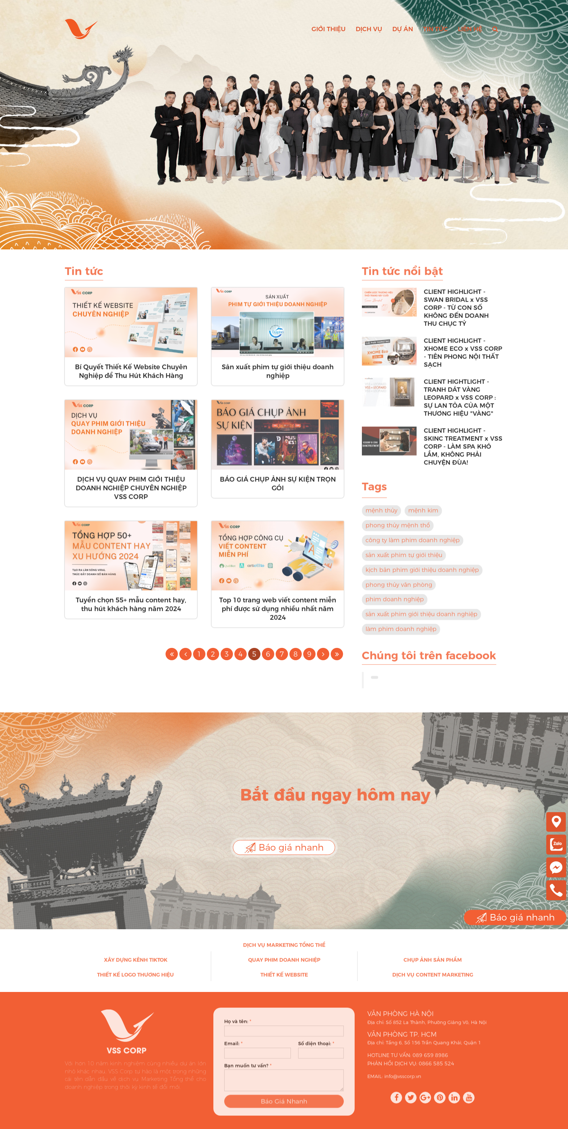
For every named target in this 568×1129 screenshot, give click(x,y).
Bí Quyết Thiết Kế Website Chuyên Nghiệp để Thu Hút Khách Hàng (131, 376)
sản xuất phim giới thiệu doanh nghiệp (421, 618)
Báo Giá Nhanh (284, 1110)
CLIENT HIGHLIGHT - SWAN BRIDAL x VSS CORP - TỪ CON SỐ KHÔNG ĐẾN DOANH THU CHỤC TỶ (456, 312)
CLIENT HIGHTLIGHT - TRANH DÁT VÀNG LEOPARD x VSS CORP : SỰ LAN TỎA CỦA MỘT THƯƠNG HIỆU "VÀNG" (460, 402)
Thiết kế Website (284, 979)
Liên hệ (470, 29)
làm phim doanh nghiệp (401, 633)
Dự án (402, 29)
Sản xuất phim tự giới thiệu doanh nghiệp (278, 376)
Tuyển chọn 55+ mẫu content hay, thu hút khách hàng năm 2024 (131, 609)
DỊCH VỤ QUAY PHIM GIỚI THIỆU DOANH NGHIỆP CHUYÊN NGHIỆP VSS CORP (131, 492)
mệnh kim (423, 515)
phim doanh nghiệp (395, 603)
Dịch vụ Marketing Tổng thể (284, 949)
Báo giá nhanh (284, 848)
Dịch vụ (369, 29)
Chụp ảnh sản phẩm (433, 964)
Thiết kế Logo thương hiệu (135, 979)
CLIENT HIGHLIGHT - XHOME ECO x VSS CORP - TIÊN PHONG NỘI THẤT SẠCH (463, 357)
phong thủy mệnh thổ (398, 529)
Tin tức (435, 29)
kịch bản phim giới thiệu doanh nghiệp (422, 574)
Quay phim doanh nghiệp (284, 964)
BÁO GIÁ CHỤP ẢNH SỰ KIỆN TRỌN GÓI (278, 488)
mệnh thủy (381, 515)
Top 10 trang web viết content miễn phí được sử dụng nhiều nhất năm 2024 (277, 613)
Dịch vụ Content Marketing (432, 979)
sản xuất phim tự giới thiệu (404, 559)
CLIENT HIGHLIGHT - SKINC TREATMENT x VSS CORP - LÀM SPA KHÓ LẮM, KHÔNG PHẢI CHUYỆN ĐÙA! (463, 451)
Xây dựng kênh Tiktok (135, 964)
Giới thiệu (329, 29)
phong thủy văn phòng (399, 589)
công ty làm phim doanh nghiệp (413, 544)
